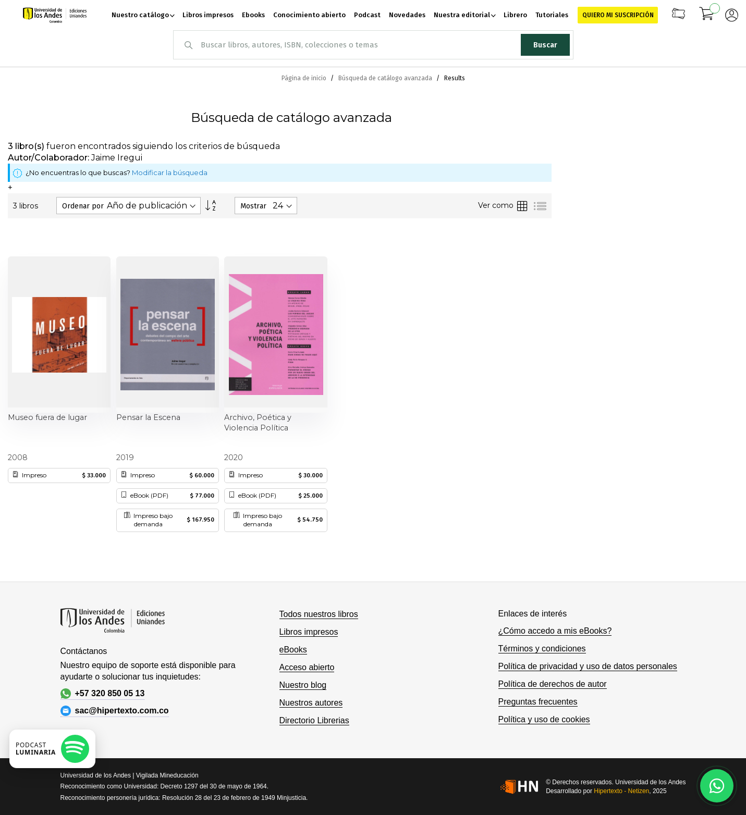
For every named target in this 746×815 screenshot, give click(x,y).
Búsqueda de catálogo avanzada (386, 78)
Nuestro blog (303, 685)
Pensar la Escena (148, 417)
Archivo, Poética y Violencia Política (257, 423)
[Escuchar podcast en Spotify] (52, 749)
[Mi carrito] (707, 15)
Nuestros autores (311, 702)
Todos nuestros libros (318, 614)
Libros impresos (308, 631)
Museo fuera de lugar (47, 417)
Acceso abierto (307, 667)
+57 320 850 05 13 (102, 693)
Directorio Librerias (314, 720)
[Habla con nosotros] (716, 785)
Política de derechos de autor (552, 684)
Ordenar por (83, 206)
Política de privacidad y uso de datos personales (587, 666)
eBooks (293, 649)
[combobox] (373, 44)
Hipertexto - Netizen (621, 791)
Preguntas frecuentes (538, 701)
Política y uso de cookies (544, 719)
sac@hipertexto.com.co (114, 711)
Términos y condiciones (542, 648)
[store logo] (55, 15)
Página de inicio (305, 78)
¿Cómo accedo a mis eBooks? (555, 630)
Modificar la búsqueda (169, 172)
